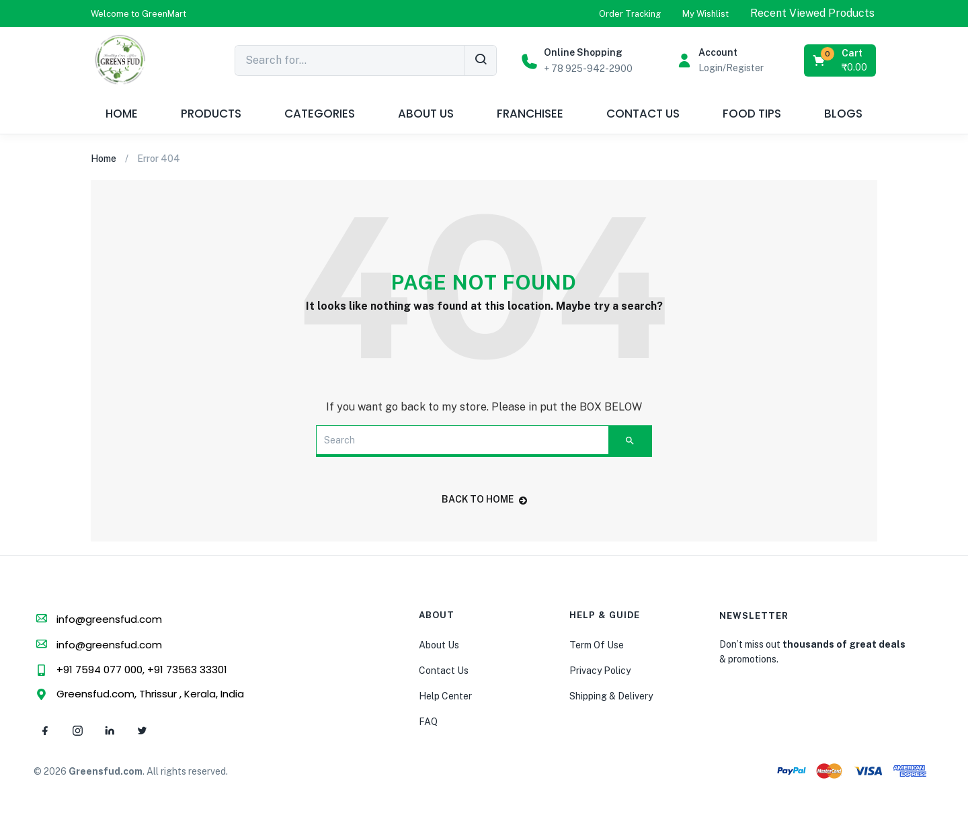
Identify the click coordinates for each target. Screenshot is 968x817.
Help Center (445, 696)
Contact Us (444, 670)
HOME (122, 113)
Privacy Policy (600, 670)
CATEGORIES (319, 113)
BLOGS (843, 113)
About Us (439, 645)
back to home (484, 499)
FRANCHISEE (530, 113)
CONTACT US (643, 113)
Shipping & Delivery (611, 696)
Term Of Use (596, 645)
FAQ (428, 721)
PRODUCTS (211, 113)
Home (103, 158)
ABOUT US (426, 113)
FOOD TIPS (752, 113)
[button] (138, 13)
